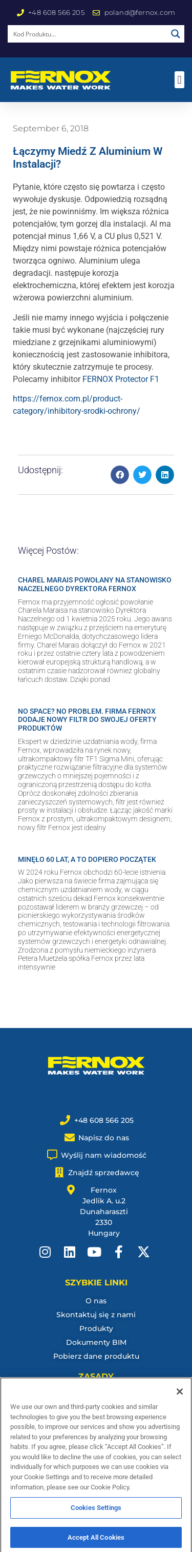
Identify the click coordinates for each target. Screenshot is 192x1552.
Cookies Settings (96, 1514)
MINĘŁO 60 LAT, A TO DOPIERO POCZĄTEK (87, 859)
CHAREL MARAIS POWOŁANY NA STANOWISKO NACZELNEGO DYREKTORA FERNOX (95, 584)
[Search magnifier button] (175, 34)
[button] (179, 79)
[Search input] (87, 34)
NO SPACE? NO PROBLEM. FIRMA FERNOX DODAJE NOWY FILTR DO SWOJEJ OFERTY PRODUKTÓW (87, 720)
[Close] (179, 1398)
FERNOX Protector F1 (120, 379)
